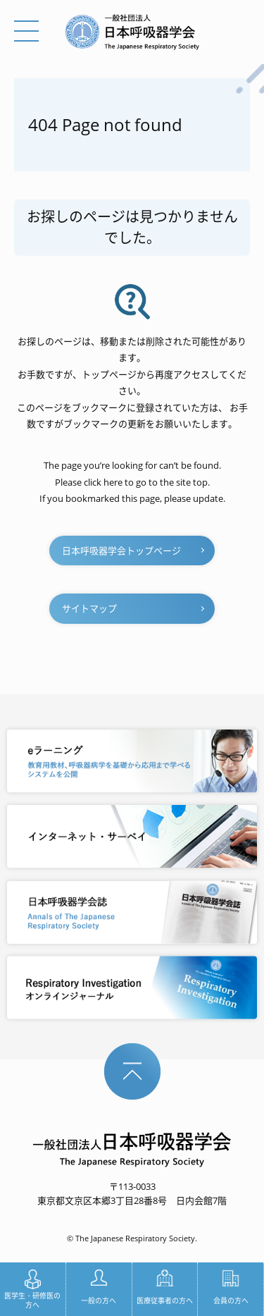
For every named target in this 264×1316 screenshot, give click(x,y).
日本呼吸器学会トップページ (121, 550)
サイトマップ (89, 608)
